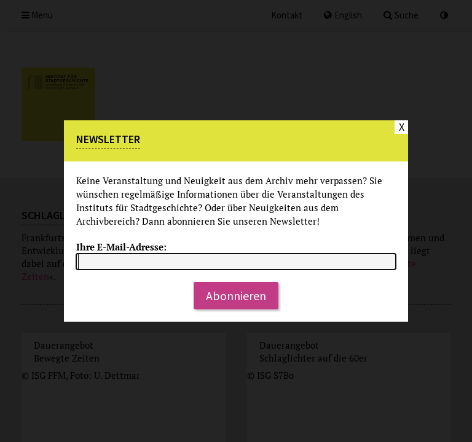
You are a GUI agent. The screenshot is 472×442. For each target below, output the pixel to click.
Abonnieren (236, 295)
